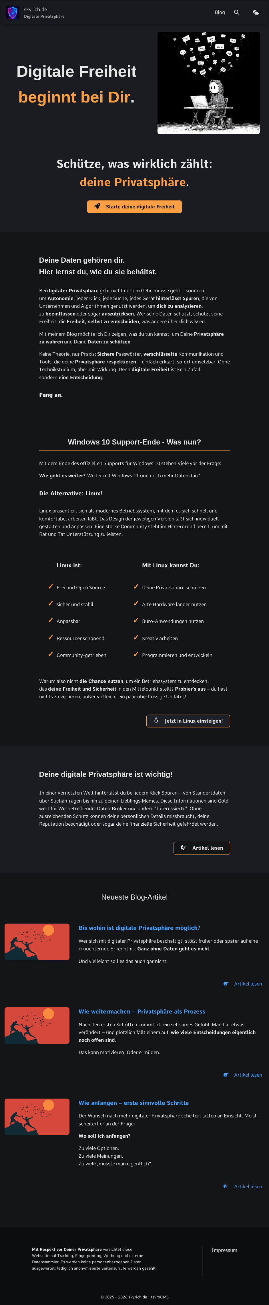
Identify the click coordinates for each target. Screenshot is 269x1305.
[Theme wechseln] (258, 12)
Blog (220, 12)
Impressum (224, 1250)
